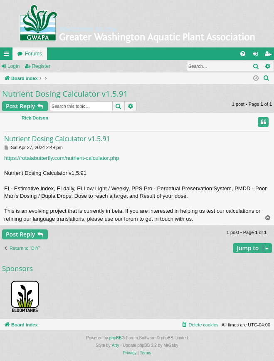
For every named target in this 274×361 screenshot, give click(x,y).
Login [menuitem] (257, 55)
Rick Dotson (35, 117)
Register (41, 66)
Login (13, 66)
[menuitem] (243, 53)
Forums (33, 54)
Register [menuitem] (269, 55)
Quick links (7, 55)
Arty (115, 345)
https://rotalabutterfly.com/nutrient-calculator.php (61, 158)
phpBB (115, 338)
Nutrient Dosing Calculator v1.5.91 (65, 93)
